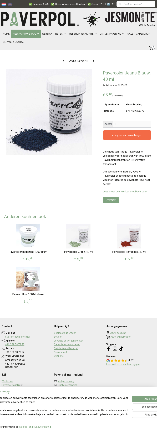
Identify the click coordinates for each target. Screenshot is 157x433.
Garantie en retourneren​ (67, 344)
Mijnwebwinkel (118, 427)
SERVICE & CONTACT (14, 42)
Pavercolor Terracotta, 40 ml (129, 251)
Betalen (58, 336)
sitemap (70, 427)
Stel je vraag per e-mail (17, 336)
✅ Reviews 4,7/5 (38, 4)
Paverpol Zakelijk (11, 385)
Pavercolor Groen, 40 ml (78, 251)
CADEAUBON (143, 33)
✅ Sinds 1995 (96, 4)
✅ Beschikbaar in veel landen (68, 4)
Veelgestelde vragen (65, 333)
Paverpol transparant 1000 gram (28, 251)
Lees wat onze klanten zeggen (123, 364)
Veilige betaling (66, 381)
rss (76, 427)
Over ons (59, 356)
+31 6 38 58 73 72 (14, 344)
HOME (6, 33)
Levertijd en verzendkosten (68, 340)
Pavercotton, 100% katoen (28, 294)
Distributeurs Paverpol (66, 348)
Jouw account (118, 333)
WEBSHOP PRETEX (54, 33)
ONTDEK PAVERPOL (112, 33)
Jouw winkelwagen (120, 336)
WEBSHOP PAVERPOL (25, 33)
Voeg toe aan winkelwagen (127, 135)
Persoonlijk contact (68, 389)
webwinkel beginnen (89, 427)
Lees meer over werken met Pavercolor (125, 191)
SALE (130, 33)
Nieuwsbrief (60, 352)
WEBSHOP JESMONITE (83, 33)
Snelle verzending (67, 385)
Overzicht (111, 200)
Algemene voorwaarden (15, 400)
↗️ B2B (111, 4)
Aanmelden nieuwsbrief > (71, 397)
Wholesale (7, 381)
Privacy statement (12, 396)
